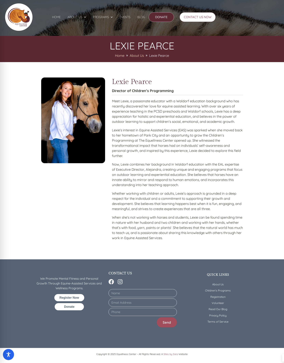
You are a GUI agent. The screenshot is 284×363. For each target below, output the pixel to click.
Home (56, 17)
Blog (141, 17)
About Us (76, 17)
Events (125, 17)
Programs (103, 17)
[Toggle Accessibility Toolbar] (8, 354)
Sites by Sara (171, 354)
